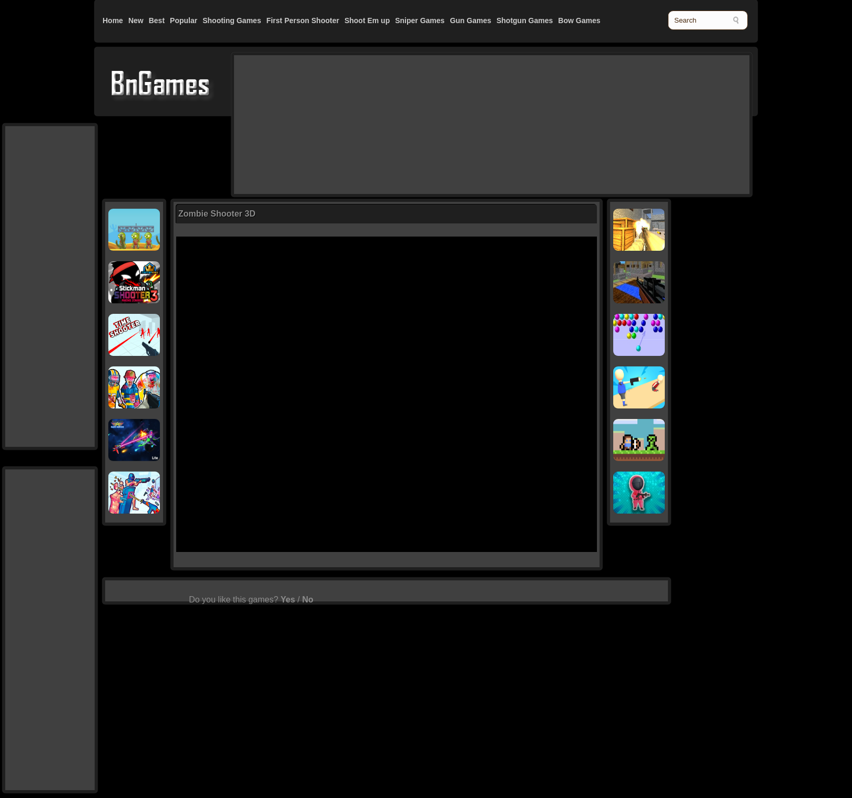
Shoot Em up (367, 20)
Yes (288, 599)
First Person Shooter (302, 20)
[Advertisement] (308, 123)
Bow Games (579, 20)
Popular (183, 20)
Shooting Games (231, 20)
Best (157, 20)
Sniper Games (419, 20)
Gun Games (470, 20)
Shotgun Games (524, 20)
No (307, 599)
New (136, 20)
